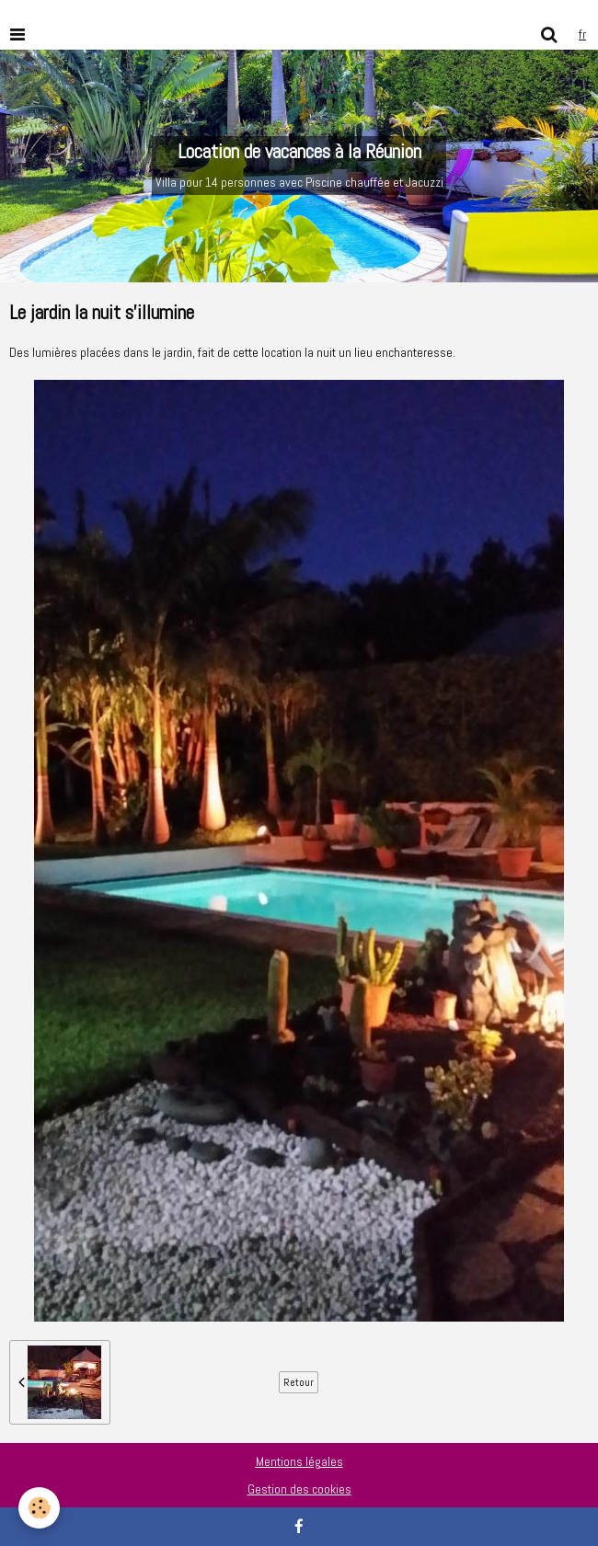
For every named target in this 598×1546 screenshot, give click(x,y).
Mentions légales (299, 1461)
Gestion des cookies (299, 1489)
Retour (298, 1382)
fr (582, 34)
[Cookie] (39, 1508)
